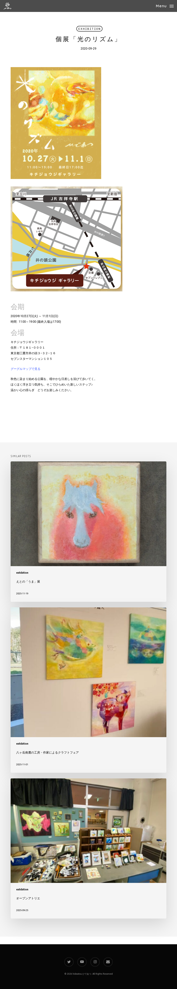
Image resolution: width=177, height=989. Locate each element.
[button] (165, 6)
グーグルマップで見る (25, 369)
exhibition (89, 29)
